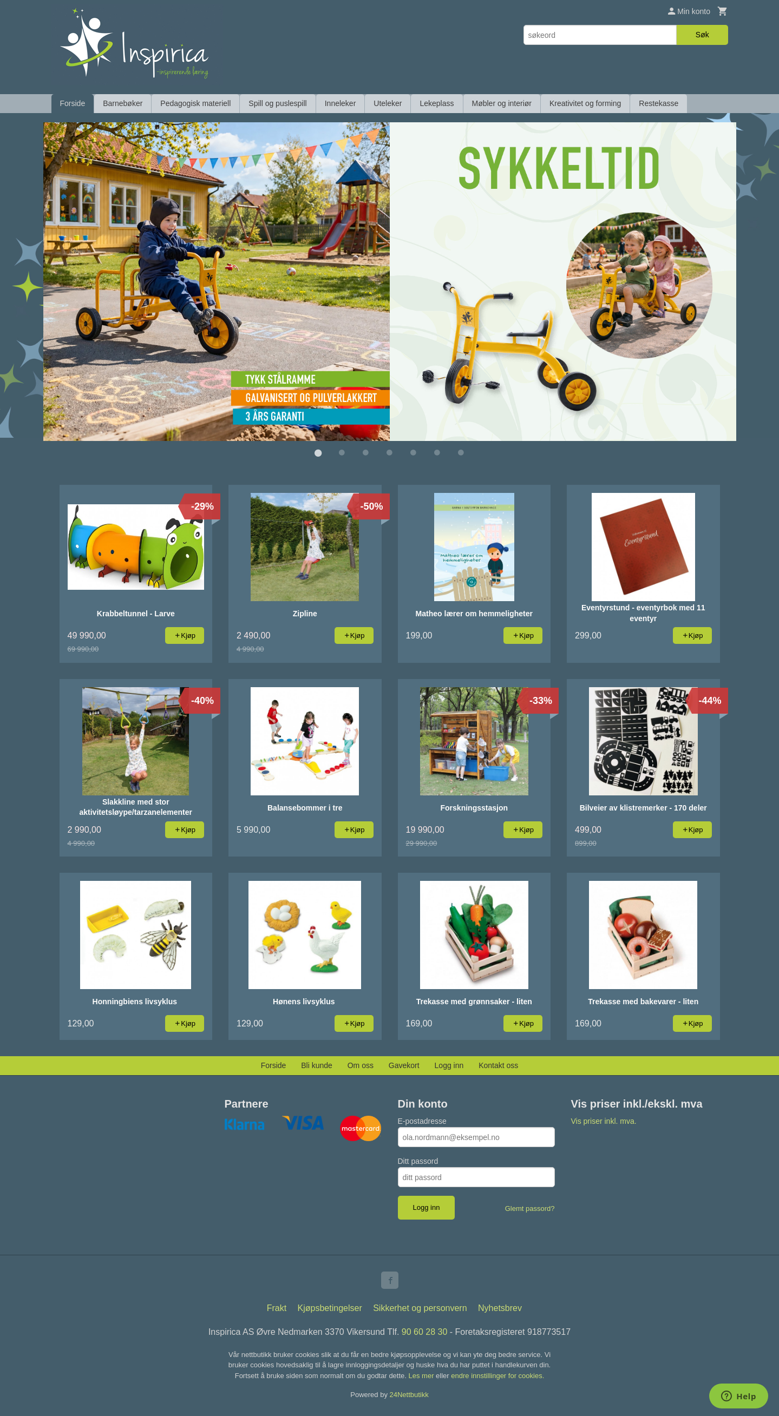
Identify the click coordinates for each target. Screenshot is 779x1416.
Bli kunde (316, 1065)
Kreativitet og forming (585, 103)
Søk (702, 34)
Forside (73, 103)
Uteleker (388, 103)
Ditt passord (418, 1160)
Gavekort (404, 1065)
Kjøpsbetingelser (330, 1307)
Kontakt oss (498, 1065)
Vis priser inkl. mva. (604, 1120)
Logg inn (449, 1065)
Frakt (276, 1307)
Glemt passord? (530, 1208)
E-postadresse (422, 1120)
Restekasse (658, 103)
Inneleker (340, 103)
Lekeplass (437, 103)
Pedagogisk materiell (195, 103)
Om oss (361, 1065)
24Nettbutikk (409, 1394)
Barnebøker (122, 103)
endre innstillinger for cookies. (497, 1375)
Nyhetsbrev (500, 1307)
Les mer (422, 1375)
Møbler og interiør (502, 103)
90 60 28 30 (425, 1331)
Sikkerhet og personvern (420, 1307)
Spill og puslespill (277, 103)
